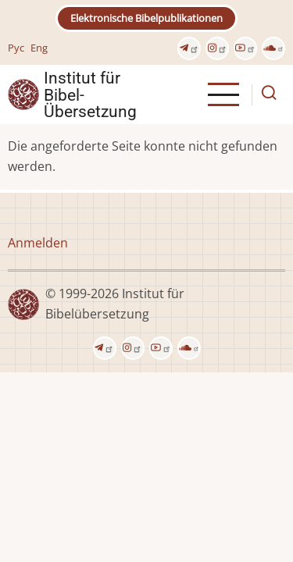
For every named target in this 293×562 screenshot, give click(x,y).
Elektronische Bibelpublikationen (146, 18)
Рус (16, 48)
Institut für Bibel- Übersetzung (90, 94)
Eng (39, 48)
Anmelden (38, 242)
